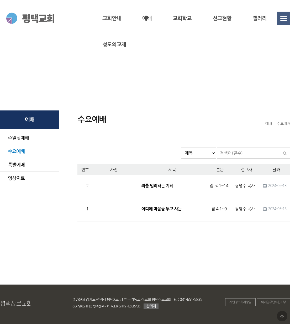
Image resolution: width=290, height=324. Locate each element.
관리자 (151, 306)
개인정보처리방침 (240, 302)
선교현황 (222, 27)
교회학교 (182, 27)
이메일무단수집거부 (273, 302)
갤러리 (259, 27)
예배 (147, 27)
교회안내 (111, 27)
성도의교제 (114, 53)
